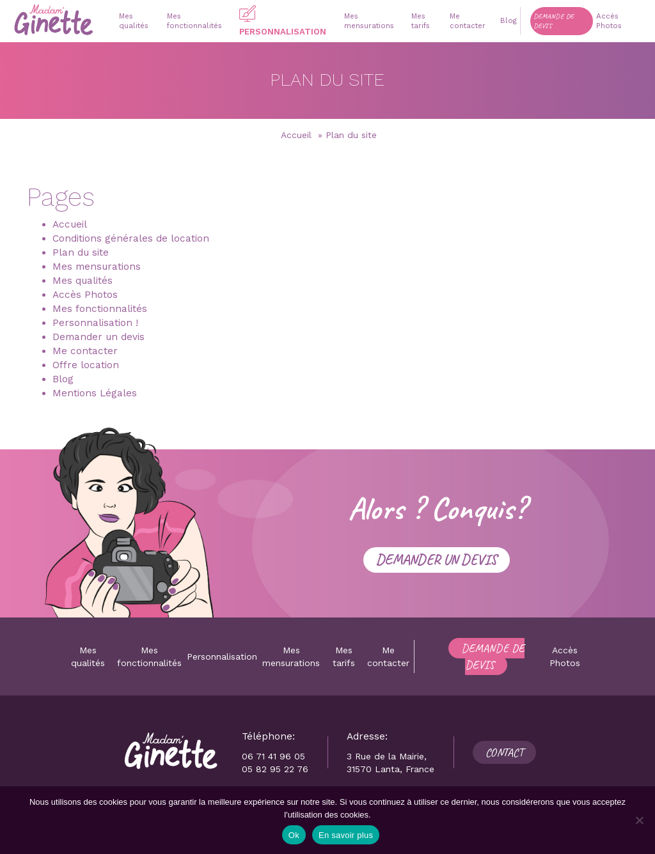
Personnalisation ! (95, 323)
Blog (63, 379)
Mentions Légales (94, 393)
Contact (504, 752)
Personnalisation (222, 656)
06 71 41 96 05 (273, 756)
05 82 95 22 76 (275, 769)
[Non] (639, 820)
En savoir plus (346, 835)
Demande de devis (493, 656)
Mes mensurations (96, 266)
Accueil (296, 135)
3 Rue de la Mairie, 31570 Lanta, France (390, 762)
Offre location (85, 365)
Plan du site (80, 252)
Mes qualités (82, 280)
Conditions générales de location (130, 238)
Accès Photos (85, 294)
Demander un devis (98, 337)
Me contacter (85, 351)
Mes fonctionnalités (99, 308)
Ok (293, 835)
